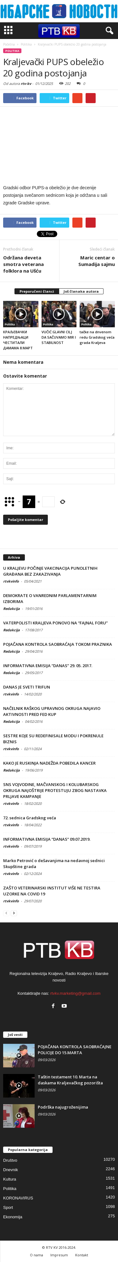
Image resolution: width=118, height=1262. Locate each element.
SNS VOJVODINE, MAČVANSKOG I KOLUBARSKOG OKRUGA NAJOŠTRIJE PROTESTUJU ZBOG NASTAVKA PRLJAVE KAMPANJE (55, 790)
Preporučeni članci (37, 291)
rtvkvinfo (11, 581)
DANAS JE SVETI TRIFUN (26, 687)
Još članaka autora (81, 291)
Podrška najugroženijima (63, 1107)
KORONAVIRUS (18, 1198)
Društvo (10, 1160)
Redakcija (11, 608)
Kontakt (81, 1255)
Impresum (59, 1255)
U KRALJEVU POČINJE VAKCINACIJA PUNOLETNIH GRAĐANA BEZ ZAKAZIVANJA (50, 571)
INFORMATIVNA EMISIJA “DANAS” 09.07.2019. (46, 839)
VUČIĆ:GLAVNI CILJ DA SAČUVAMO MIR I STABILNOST (59, 337)
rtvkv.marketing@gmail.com (75, 993)
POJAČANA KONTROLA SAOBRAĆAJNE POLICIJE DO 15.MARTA (74, 1049)
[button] (108, 31)
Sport (8, 1207)
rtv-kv (26, 83)
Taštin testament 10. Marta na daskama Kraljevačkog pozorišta (70, 1080)
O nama (36, 1255)
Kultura (9, 1179)
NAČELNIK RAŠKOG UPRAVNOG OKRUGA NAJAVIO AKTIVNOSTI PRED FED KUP (51, 711)
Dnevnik (10, 1169)
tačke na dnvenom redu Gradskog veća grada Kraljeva (97, 337)
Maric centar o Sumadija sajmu (96, 260)
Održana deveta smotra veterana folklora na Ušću (23, 264)
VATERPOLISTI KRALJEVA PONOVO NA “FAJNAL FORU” (55, 623)
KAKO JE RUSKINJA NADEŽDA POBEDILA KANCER (49, 763)
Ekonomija (12, 1217)
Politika (12, 51)
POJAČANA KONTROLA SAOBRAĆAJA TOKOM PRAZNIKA (57, 644)
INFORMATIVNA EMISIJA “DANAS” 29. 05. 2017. (47, 665)
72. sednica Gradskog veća (29, 818)
